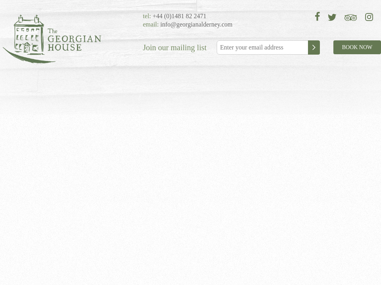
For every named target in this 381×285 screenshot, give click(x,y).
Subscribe (314, 47)
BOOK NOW (357, 47)
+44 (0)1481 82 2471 (178, 16)
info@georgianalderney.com (196, 24)
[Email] (268, 47)
